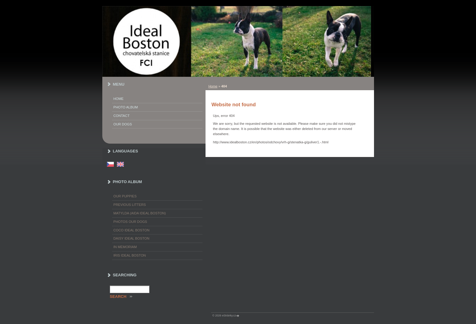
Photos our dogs (130, 221)
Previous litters (130, 204)
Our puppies (125, 196)
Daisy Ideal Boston (132, 238)
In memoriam (125, 247)
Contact (122, 116)
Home (213, 86)
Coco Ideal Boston (132, 230)
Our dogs (123, 124)
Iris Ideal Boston (130, 255)
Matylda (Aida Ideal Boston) (140, 213)
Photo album (126, 107)
